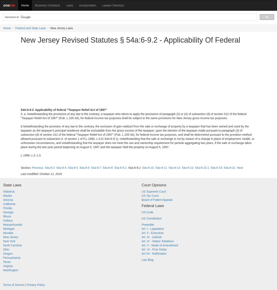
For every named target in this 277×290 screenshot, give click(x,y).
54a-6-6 (84, 167)
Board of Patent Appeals (157, 199)
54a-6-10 (148, 167)
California (9, 204)
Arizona (8, 199)
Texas (7, 262)
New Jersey (10, 237)
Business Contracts (47, 5)
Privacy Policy (36, 284)
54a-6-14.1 (202, 167)
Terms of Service (14, 284)
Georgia (8, 212)
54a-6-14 (187, 167)
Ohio (6, 249)
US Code (147, 212)
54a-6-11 (161, 167)
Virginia (8, 266)
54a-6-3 (50, 167)
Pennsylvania (11, 257)
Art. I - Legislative (153, 228)
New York (9, 241)
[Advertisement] (138, 76)
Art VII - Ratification (154, 253)
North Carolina (12, 245)
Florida (7, 208)
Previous (37, 167)
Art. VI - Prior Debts (154, 249)
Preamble (148, 224)
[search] (129, 17)
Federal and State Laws (30, 28)
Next (240, 167)
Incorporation (87, 5)
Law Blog (148, 259)
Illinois (7, 216)
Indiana (8, 220)
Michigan (9, 228)
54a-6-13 (174, 167)
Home (25, 5)
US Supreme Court (154, 191)
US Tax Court (150, 195)
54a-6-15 (216, 167)
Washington (10, 270)
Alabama (8, 191)
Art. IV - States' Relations (158, 241)
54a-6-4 (61, 167)
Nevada (8, 233)
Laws (69, 5)
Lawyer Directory (113, 5)
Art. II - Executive (153, 233)
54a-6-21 (229, 167)
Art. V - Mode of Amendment (160, 245)
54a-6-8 (108, 167)
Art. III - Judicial (152, 237)
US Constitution (152, 218)
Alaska (7, 195)
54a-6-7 (96, 167)
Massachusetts (12, 224)
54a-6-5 (73, 167)
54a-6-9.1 (120, 167)
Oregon (8, 253)
